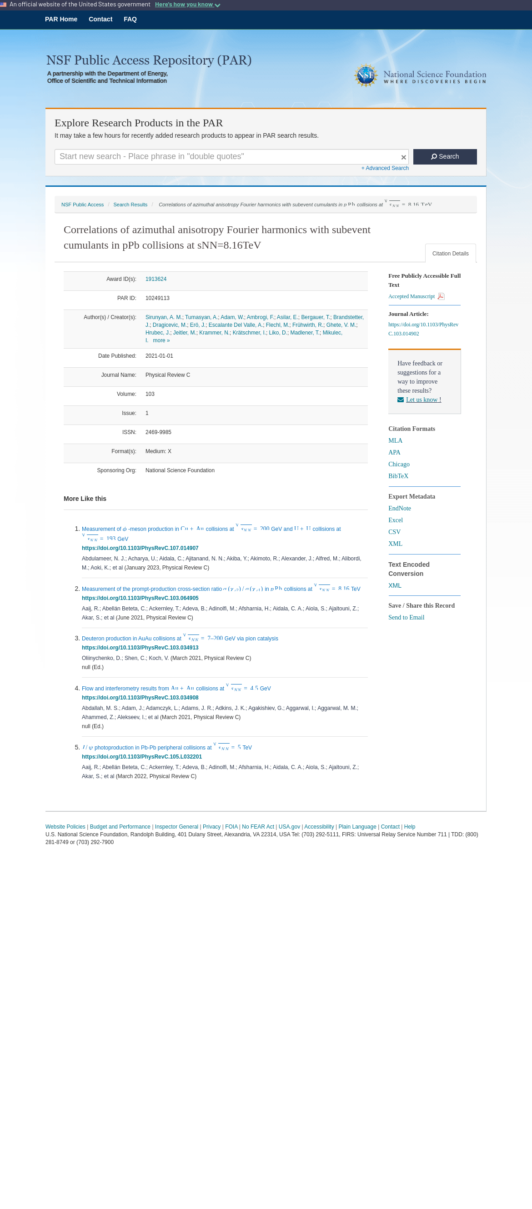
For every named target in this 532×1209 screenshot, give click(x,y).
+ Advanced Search (385, 168)
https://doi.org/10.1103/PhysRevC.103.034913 (141, 647)
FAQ (130, 19)
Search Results (130, 204)
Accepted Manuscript (416, 296)
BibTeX (398, 476)
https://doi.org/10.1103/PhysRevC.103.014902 (423, 329)
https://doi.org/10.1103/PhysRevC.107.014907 (141, 548)
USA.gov (289, 827)
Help (410, 827)
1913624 (156, 279)
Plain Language (357, 827)
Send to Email (406, 617)
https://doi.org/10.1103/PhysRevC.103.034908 (141, 697)
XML (395, 543)
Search (445, 156)
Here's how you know (188, 4)
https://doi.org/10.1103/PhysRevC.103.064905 (141, 598)
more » (161, 340)
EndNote (399, 508)
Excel (395, 520)
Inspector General (176, 827)
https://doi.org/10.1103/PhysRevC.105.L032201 (143, 757)
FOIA (231, 827)
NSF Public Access (82, 204)
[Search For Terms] (232, 157)
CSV (394, 532)
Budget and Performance (120, 827)
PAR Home (61, 19)
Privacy (212, 827)
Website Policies (65, 827)
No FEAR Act (258, 827)
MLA (395, 440)
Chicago (399, 464)
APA (394, 452)
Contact (100, 19)
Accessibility (319, 827)
